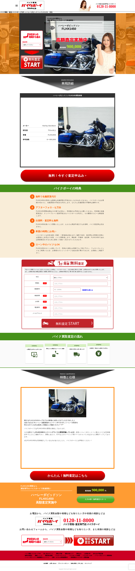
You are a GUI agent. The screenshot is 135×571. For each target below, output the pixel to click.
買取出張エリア (69, 553)
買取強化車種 (48, 555)
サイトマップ (88, 563)
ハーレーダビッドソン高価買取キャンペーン (37, 557)
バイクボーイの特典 (74, 555)
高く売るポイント (48, 553)
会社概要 (46, 563)
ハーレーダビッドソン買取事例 (103, 555)
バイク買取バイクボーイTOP (33, 553)
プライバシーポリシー (63, 563)
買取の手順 (59, 553)
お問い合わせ (53, 563)
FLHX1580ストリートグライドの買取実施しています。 (56, 432)
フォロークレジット (60, 555)
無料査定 (67, 323)
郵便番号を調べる (87, 290)
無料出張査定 (28, 555)
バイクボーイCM (87, 555)
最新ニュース (38, 555)
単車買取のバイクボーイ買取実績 (80, 557)
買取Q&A (78, 553)
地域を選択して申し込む (77, 563)
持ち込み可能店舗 (98, 553)
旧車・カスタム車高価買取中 (60, 557)
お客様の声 (87, 553)
